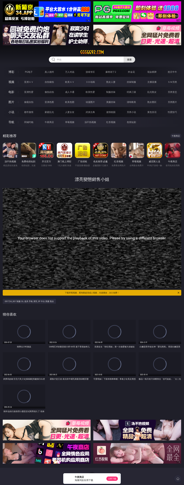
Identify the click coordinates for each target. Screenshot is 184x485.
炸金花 (131, 71)
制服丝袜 (110, 92)
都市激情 (28, 112)
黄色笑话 (152, 112)
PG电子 (28, 71)
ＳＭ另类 (172, 82)
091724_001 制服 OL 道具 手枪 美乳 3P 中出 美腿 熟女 (29, 301)
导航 (11, 122)
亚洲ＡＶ (28, 82)
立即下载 (112, 478)
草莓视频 (69, 122)
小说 (11, 112)
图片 (11, 102)
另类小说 (131, 112)
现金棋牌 (152, 71)
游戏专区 (90, 71)
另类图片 (172, 102)
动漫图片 (90, 102)
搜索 (129, 59)
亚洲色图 (49, 102)
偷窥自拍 (28, 102)
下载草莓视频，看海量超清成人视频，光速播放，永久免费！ (122, 292)
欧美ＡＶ (69, 82)
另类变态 (172, 92)
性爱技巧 (172, 112)
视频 (11, 82)
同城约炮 (28, 122)
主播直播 (152, 82)
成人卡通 (69, 92)
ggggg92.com (92, 52)
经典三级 (131, 92)
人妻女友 (69, 112)
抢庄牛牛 (172, 71)
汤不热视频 (90, 122)
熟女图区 (152, 102)
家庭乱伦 (49, 112)
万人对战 (69, 71)
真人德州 (49, 71)
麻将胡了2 (111, 71)
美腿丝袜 (110, 102)
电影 (11, 92)
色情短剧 (131, 122)
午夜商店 (49, 122)
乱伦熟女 (152, 92)
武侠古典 (90, 112)
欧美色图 (69, 102)
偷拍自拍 (49, 92)
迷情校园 (110, 112)
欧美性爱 (90, 92)
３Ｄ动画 (90, 82)
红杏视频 (110, 122)
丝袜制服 (131, 82)
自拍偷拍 (49, 82)
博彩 (11, 72)
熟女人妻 (110, 82)
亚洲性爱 (28, 92)
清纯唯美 (131, 102)
